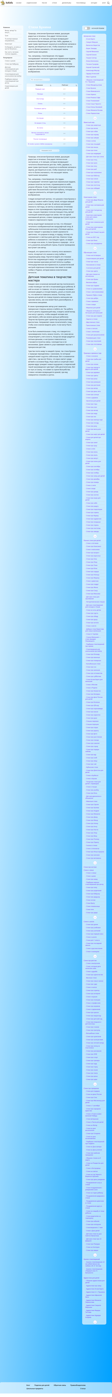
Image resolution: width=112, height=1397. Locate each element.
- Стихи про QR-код (93, 734)
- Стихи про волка (93, 133)
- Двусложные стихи (94, 336)
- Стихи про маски (93, 743)
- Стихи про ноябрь (94, 492)
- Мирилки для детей (94, 320)
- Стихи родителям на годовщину (94, 1269)
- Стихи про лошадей (94, 148)
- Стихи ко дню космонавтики (92, 1184)
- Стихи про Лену (93, 583)
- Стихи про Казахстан (94, 720)
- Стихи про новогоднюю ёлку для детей (95, 235)
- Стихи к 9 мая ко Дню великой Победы (95, 1159)
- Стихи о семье (92, 906)
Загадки (93, 3)
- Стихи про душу (93, 645)
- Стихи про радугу (93, 528)
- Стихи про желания (94, 699)
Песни (44, 3)
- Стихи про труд (93, 1108)
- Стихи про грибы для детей (95, 376)
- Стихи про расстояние (95, 768)
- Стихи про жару (93, 429)
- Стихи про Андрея (94, 842)
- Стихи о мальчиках (94, 571)
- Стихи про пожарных (95, 690)
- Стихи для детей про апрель (95, 458)
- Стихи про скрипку (94, 1031)
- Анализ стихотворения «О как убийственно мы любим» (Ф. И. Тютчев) (95, 1317)
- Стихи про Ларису (94, 873)
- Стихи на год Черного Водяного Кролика (95, 1223)
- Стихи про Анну (93, 857)
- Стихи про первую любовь (94, 781)
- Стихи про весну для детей (94, 448)
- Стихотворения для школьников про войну (95, 679)
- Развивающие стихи (94, 354)
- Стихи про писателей (95, 357)
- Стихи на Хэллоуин (94, 1301)
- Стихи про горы (93, 420)
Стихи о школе (10, 61)
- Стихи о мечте (92, 651)
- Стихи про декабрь (94, 500)
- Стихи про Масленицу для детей (95, 1146)
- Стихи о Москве (93, 714)
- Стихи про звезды (94, 553)
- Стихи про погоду (93, 441)
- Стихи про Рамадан (94, 1298)
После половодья (40, 139)
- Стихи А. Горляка (93, 661)
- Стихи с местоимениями (93, 303)
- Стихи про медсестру (95, 1056)
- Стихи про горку (93, 1111)
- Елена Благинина (93, 61)
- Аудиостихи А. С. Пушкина (93, 1349)
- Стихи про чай (92, 795)
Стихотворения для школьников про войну (13, 75)
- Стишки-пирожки (93, 752)
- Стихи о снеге (92, 507)
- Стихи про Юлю (93, 590)
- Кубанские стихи (93, 798)
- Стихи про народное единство (94, 1154)
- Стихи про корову (93, 139)
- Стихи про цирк (93, 1124)
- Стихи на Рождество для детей (94, 1212)
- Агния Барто (92, 39)
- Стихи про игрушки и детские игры (95, 1063)
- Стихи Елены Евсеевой (95, 109)
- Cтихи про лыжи (93, 1114)
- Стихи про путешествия (91, 1081)
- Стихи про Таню (93, 587)
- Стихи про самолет (94, 774)
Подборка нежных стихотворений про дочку (12, 81)
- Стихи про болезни (94, 731)
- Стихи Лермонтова (94, 118)
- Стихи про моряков (94, 1047)
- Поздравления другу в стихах (95, 1259)
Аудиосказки (31, 3)
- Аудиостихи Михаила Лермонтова (95, 1359)
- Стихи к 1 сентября (94, 1150)
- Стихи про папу (93, 922)
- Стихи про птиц (93, 166)
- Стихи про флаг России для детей (93, 727)
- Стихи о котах (92, 145)
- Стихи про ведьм (93, 1304)
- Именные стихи (93, 832)
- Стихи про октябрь (94, 489)
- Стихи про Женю (93, 609)
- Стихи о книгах (92, 1028)
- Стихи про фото (93, 765)
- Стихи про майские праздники (94, 1202)
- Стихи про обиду (93, 642)
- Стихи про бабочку (94, 182)
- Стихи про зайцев (93, 142)
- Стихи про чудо (93, 1024)
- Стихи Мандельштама (95, 87)
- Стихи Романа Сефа (94, 100)
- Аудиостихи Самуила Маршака (95, 1364)
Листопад (40, 99)
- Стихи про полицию (94, 1040)
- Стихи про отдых (93, 758)
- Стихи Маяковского (94, 94)
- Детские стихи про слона (94, 162)
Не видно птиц (40, 123)
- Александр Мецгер (94, 71)
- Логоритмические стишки (94, 624)
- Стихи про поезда (93, 771)
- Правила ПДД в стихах (95, 307)
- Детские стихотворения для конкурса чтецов (94, 630)
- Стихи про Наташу (94, 596)
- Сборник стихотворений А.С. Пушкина (94, 82)
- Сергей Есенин (92, 55)
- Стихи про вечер (93, 426)
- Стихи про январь (94, 504)
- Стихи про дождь (93, 513)
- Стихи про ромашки (94, 398)
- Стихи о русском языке (95, 985)
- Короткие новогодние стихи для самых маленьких (95, 223)
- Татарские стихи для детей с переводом (94, 814)
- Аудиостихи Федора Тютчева (94, 1369)
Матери (40, 94)
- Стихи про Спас (93, 1142)
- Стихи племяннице (94, 941)
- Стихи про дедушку (94, 932)
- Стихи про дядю (93, 947)
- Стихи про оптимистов (95, 702)
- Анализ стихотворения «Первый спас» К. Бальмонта (95, 1324)
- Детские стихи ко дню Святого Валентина (95, 1288)
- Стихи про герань (93, 546)
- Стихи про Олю (93, 580)
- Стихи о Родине (93, 717)
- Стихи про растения (94, 401)
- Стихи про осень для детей (95, 482)
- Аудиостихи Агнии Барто (94, 1343)
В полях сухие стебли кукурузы (40, 144)
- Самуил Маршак (93, 43)
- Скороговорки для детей (94, 267)
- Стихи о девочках (93, 602)
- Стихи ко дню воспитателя (92, 1175)
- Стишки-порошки (93, 755)
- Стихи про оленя (93, 185)
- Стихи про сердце (93, 593)
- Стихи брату (91, 938)
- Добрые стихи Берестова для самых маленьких (94, 656)
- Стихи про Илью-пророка (93, 884)
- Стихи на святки (93, 1219)
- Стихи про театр (93, 1117)
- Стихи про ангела (93, 648)
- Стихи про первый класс (94, 969)
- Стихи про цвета (93, 281)
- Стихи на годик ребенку (93, 1244)
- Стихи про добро (93, 310)
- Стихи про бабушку (94, 928)
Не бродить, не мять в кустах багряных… (12, 48)
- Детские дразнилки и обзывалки (95, 828)
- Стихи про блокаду (94, 683)
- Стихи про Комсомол (95, 568)
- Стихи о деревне (93, 413)
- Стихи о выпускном (94, 1000)
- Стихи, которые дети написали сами (94, 1004)
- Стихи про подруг (93, 606)
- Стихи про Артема (94, 838)
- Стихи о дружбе (93, 1008)
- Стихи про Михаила (94, 845)
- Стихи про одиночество (91, 1012)
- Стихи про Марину (94, 599)
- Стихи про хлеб (93, 789)
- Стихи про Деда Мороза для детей (93, 207)
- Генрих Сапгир (92, 58)
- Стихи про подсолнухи (95, 531)
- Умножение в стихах (94, 275)
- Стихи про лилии (93, 380)
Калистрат (8, 44)
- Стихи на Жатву (93, 1171)
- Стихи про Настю (93, 861)
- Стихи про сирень (93, 534)
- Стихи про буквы (93, 289)
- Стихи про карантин (94, 746)
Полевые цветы (40, 108)
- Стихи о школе (92, 974)
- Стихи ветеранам (93, 1163)
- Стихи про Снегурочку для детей (95, 217)
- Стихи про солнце (93, 410)
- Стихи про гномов (94, 1067)
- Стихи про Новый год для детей (95, 241)
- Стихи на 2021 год (94, 245)
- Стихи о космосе (93, 372)
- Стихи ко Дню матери (95, 1195)
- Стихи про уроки (93, 959)
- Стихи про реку (93, 444)
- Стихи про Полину (94, 870)
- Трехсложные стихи (94, 339)
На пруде (40, 118)
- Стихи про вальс (93, 1120)
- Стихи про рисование (95, 1095)
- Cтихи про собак (93, 136)
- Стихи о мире (92, 316)
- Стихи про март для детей (94, 453)
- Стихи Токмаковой (94, 103)
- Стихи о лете (92, 468)
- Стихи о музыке (93, 1037)
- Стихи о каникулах (94, 988)
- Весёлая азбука (93, 292)
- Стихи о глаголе (93, 342)
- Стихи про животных (95, 129)
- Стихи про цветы (93, 391)
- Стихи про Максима (94, 615)
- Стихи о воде (92, 510)
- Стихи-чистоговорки (94, 263)
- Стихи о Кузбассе (93, 806)
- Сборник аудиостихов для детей (95, 1335)
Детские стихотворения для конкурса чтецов (11, 69)
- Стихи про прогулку (94, 1071)
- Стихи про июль (93, 475)
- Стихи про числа (93, 272)
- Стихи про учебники (94, 962)
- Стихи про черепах (94, 188)
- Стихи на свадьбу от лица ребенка (94, 1264)
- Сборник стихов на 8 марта (94, 1207)
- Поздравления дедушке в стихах (93, 1249)
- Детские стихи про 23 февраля (95, 1294)
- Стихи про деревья (94, 388)
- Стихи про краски (93, 1053)
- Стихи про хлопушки (95, 1276)
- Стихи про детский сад (95, 1059)
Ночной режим (98, 28)
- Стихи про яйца (93, 792)
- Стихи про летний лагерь (94, 1086)
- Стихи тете (91, 944)
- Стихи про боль (93, 824)
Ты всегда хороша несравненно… (11, 40)
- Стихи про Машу (93, 851)
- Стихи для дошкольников (92, 349)
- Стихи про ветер (93, 404)
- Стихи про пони (93, 155)
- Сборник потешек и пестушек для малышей (94, 325)
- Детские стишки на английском (94, 285)
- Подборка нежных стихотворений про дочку (94, 917)
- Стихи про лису (93, 172)
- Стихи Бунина (92, 91)
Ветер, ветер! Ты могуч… (10, 31)
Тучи (6, 36)
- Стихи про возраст (94, 574)
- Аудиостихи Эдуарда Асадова (94, 1374)
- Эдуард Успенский (94, 74)
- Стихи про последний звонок (95, 981)
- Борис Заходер (92, 49)
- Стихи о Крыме (93, 809)
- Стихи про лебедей (94, 194)
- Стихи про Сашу (93, 612)
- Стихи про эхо (92, 432)
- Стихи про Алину (93, 854)
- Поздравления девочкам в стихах (93, 1254)
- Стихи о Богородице (94, 1216)
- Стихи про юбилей (94, 1273)
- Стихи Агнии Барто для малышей (94, 709)
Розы (40, 113)
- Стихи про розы (93, 394)
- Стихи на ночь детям (95, 635)
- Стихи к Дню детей (94, 1284)
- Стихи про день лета (94, 407)
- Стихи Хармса (92, 97)
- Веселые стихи (92, 1016)
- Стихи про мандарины (95, 252)
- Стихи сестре (92, 935)
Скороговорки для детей (11, 87)
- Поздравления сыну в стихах (95, 1233)
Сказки (18, 3)
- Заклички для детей (94, 417)
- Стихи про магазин (94, 888)
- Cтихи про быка (93, 248)
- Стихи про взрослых (94, 577)
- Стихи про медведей (94, 158)
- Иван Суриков (92, 77)
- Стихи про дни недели (95, 330)
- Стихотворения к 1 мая (94, 1280)
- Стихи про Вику (93, 867)
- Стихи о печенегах (94, 879)
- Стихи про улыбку (93, 821)
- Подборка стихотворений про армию (94, 673)
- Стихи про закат (93, 462)
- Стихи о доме (92, 909)
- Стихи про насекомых (95, 179)
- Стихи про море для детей (94, 520)
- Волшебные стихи (94, 1074)
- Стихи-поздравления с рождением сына (95, 1239)
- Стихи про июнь (93, 471)
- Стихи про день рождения (93, 1228)
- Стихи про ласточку (94, 191)
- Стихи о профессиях (94, 1043)
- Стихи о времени (93, 313)
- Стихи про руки (93, 749)
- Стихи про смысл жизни (93, 1020)
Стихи (54, 3)
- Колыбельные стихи (94, 693)
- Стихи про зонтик (93, 516)
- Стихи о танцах (93, 818)
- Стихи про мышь (93, 152)
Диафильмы (66, 3)
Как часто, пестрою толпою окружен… (11, 53)
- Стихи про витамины (95, 891)
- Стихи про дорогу (93, 761)
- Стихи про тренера (94, 1105)
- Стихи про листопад (94, 550)
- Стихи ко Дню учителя (95, 1198)
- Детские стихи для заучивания (94, 619)
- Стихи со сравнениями (95, 299)
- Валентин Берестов (94, 46)
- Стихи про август (93, 478)
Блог (103, 3)
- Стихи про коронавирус (91, 738)
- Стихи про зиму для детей (94, 496)
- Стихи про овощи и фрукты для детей (94, 384)
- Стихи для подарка (94, 1135)
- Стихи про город (93, 777)
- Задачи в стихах (93, 333)
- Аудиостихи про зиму (95, 1339)
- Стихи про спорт (93, 1101)
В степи (40, 128)
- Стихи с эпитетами (94, 345)
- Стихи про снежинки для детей (94, 229)
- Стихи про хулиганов (95, 1077)
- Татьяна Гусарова (93, 65)
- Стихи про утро (93, 423)
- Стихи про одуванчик (95, 540)
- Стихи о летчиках (93, 565)
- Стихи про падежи (94, 296)
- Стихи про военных (94, 686)
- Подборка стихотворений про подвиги (94, 1190)
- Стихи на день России (95, 1138)
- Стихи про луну (93, 465)
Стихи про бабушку (12, 64)
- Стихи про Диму (93, 848)
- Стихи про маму (93, 912)
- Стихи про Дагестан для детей (94, 802)
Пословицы (80, 3)
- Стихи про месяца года (94, 436)
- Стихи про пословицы (95, 360)
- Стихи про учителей (94, 965)
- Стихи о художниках (94, 1050)
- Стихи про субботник (95, 705)
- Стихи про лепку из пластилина (94, 1091)
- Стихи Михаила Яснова (93, 113)
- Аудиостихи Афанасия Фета (95, 1354)
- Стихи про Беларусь (94, 723)
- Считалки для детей (94, 278)
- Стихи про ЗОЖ (93, 1098)
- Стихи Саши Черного (95, 106)
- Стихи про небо (93, 524)
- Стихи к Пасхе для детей (94, 1167)
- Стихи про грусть (93, 638)
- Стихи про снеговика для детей (95, 212)
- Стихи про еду (92, 785)
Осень (40, 103)
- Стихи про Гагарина (94, 1180)
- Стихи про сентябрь (94, 486)
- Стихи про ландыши (94, 543)
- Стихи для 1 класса (94, 977)
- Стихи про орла (93, 169)
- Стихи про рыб (92, 175)
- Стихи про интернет (94, 1034)
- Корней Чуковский (94, 68)
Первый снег (40, 89)
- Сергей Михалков (93, 52)
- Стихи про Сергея (93, 835)
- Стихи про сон (92, 696)
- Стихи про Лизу (93, 864)
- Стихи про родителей (95, 925)
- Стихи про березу (93, 537)
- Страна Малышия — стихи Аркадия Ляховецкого (94, 666)
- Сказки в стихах (93, 876)
